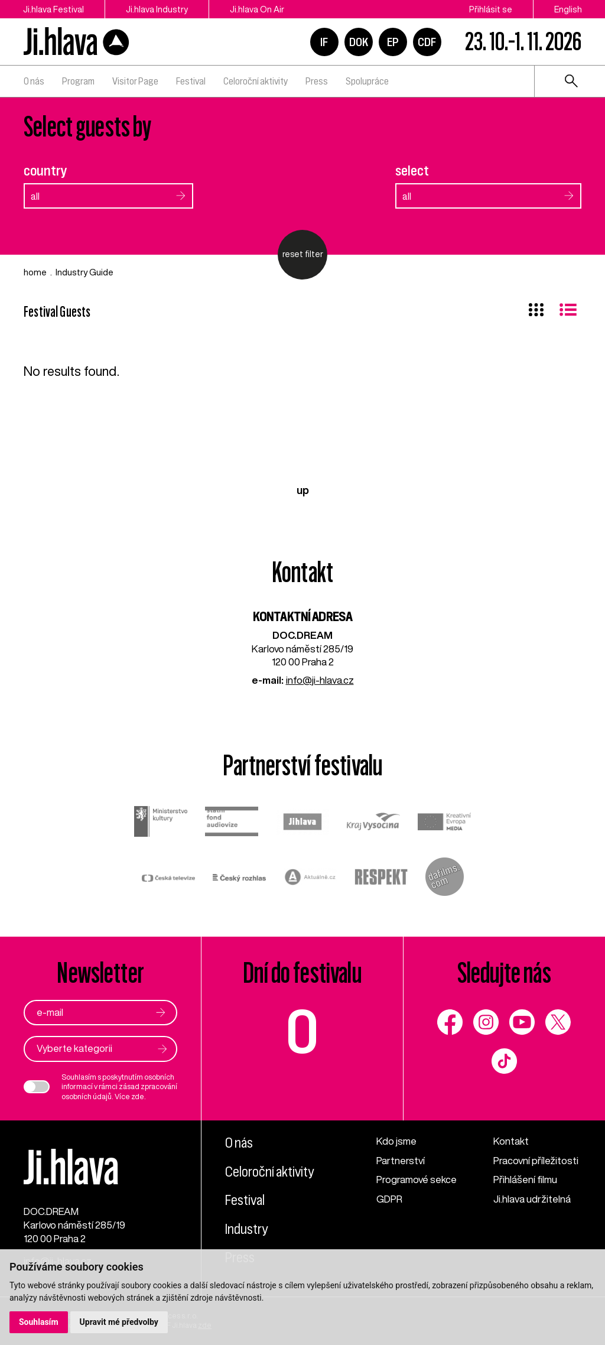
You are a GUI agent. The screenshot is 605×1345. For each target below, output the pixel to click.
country (45, 170)
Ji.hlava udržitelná (532, 1199)
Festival (191, 81)
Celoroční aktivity (255, 81)
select (412, 170)
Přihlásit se (490, 9)
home (35, 272)
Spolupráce (367, 81)
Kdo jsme (396, 1141)
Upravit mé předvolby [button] (119, 1322)
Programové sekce (416, 1179)
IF (324, 42)
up (303, 490)
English (568, 9)
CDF (427, 42)
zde (137, 1096)
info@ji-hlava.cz (320, 680)
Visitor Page (135, 81)
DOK (358, 42)
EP (393, 42)
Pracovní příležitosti (535, 1160)
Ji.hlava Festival (53, 9)
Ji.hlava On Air (257, 9)
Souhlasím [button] (38, 1322)
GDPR (389, 1199)
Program (78, 81)
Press (316, 81)
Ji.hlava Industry (157, 9)
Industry (246, 1229)
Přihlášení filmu (525, 1179)
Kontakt (511, 1141)
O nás (34, 81)
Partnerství (400, 1160)
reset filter (302, 254)
